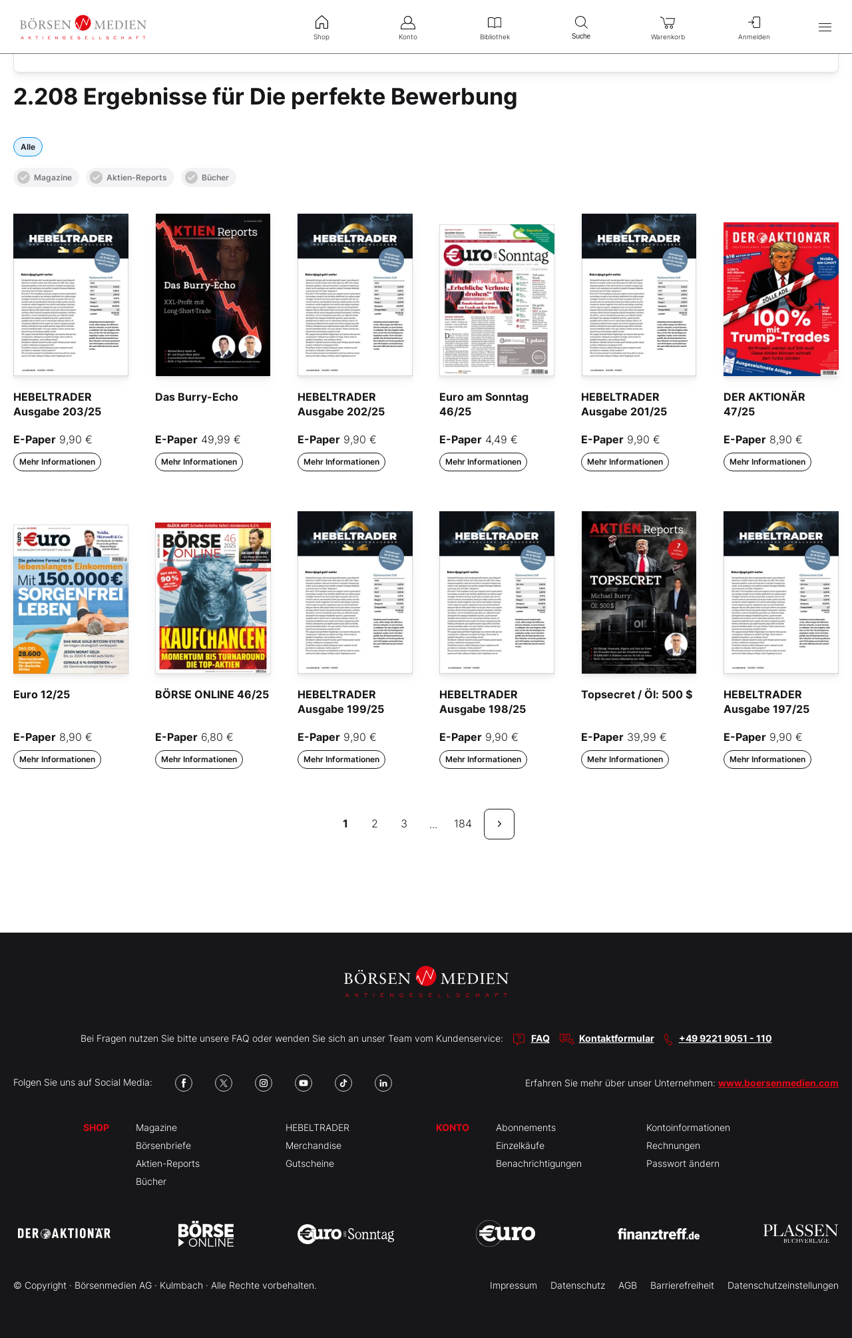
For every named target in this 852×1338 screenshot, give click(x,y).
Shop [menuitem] (321, 27)
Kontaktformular (616, 1038)
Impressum (513, 1285)
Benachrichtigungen (539, 1163)
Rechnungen (673, 1145)
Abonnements (526, 1127)
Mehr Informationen (57, 462)
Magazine (44, 177)
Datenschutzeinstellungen (783, 1285)
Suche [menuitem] (581, 26)
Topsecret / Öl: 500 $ (636, 694)
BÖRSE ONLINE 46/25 (212, 694)
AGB (627, 1285)
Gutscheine (310, 1163)
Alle (28, 147)
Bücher (207, 177)
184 (463, 823)
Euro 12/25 (41, 694)
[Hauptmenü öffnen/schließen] (825, 27)
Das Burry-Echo (196, 396)
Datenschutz (577, 1285)
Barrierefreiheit (682, 1285)
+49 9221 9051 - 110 (725, 1038)
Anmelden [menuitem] (754, 27)
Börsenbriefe (163, 1145)
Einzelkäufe (520, 1145)
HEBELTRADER (317, 1127)
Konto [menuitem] (408, 27)
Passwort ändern (683, 1163)
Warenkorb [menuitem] (667, 27)
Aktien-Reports (128, 177)
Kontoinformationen (688, 1127)
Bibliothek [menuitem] (494, 27)
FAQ (540, 1038)
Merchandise (313, 1145)
